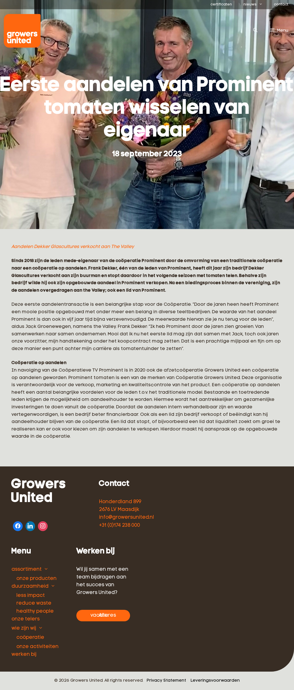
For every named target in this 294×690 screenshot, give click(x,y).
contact (281, 4)
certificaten (221, 4)
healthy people (35, 611)
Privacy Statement (166, 681)
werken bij (23, 654)
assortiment (26, 569)
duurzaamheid (30, 586)
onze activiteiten (37, 646)
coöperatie (30, 637)
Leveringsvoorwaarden (215, 681)
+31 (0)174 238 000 (119, 525)
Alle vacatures (103, 615)
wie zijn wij (23, 628)
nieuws (255, 4)
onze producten (36, 578)
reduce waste (33, 603)
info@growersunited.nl (126, 517)
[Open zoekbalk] (255, 30)
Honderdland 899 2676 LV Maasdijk (120, 505)
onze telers (25, 619)
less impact (30, 595)
